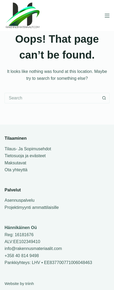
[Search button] (104, 98)
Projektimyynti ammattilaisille (32, 207)
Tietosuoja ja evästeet (25, 155)
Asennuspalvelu (19, 200)
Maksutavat (15, 163)
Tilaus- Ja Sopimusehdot (28, 149)
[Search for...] (52, 98)
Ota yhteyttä (16, 170)
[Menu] (107, 15)
